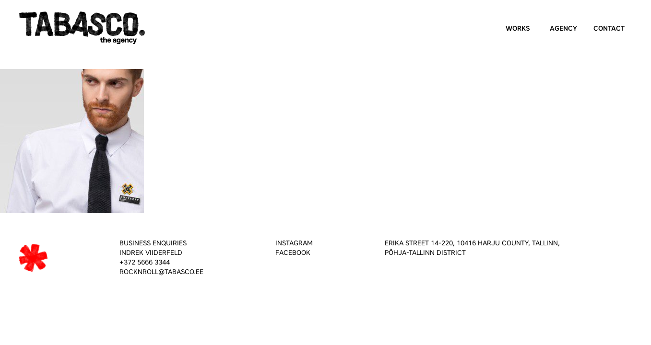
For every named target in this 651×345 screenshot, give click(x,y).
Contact (609, 28)
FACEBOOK (292, 253)
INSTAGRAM (294, 243)
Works (518, 28)
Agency (563, 28)
